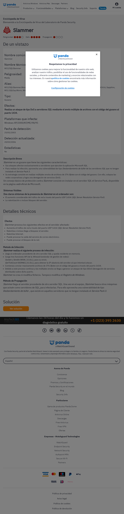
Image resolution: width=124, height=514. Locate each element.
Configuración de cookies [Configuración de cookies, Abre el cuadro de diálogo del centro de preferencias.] (62, 88)
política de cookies (60, 78)
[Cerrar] (96, 54)
